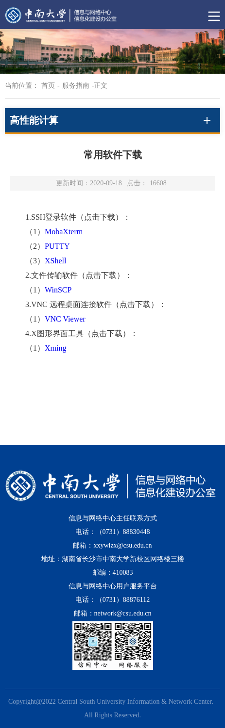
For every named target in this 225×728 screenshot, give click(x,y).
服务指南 (75, 85)
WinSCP (58, 290)
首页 (48, 85)
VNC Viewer (65, 319)
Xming (55, 348)
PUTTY (57, 246)
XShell (55, 261)
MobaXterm (64, 231)
